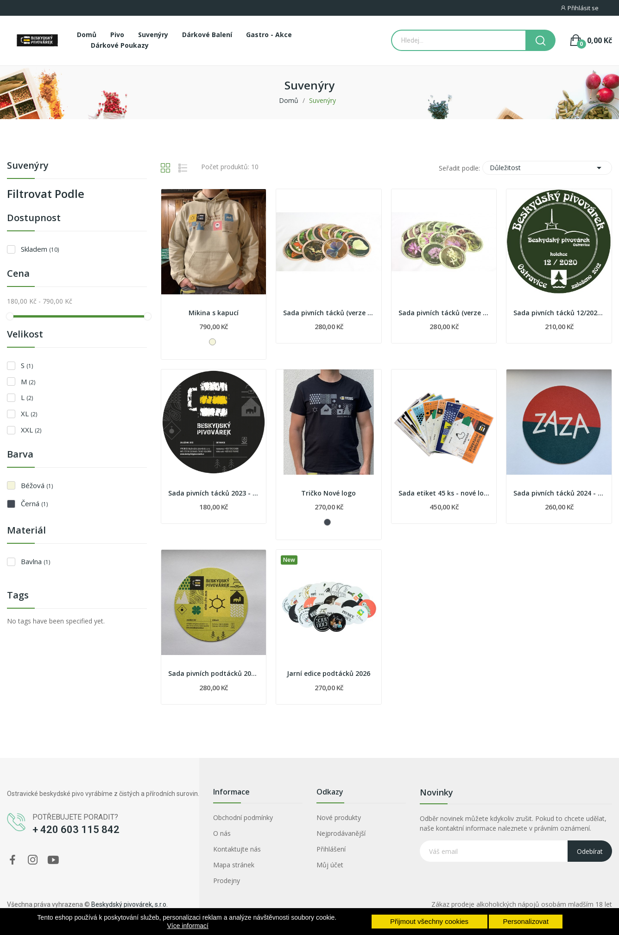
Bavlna (35, 561)
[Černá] (327, 522)
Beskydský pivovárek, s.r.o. (129, 904)
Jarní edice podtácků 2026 (328, 673)
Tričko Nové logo (328, 493)
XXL (31, 429)
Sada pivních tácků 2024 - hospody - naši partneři (559, 493)
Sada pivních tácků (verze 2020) (328, 312)
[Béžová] (212, 341)
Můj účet (329, 864)
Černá (34, 503)
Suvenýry (28, 166)
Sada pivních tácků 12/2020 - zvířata (559, 312)
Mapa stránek (233, 864)
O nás (222, 833)
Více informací (187, 925)
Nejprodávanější (341, 833)
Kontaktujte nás (237, 849)
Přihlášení (331, 849)
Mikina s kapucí (214, 312)
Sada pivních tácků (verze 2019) (444, 312)
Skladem (40, 249)
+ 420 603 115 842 (76, 829)
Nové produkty (338, 817)
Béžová (37, 485)
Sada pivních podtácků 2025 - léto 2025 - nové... (213, 673)
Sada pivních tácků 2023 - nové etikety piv (213, 493)
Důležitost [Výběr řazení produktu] (547, 167)
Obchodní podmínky (243, 817)
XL (29, 413)
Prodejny (226, 880)
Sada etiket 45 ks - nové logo (444, 493)
